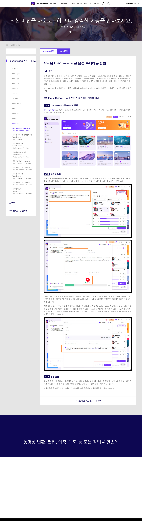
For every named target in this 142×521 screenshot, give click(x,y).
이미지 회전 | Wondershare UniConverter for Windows (22, 183)
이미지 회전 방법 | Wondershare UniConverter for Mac (20, 145)
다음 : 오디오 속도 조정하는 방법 (88, 400)
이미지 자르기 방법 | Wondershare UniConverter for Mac (20, 154)
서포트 (12, 203)
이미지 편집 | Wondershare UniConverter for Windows (22, 168)
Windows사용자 (49, 51)
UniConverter (49, 109)
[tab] (21, 69)
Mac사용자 (64, 51)
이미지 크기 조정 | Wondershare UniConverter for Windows (22, 176)
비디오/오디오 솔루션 (18, 210)
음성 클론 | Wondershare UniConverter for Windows (22, 162)
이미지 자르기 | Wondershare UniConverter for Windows (22, 191)
